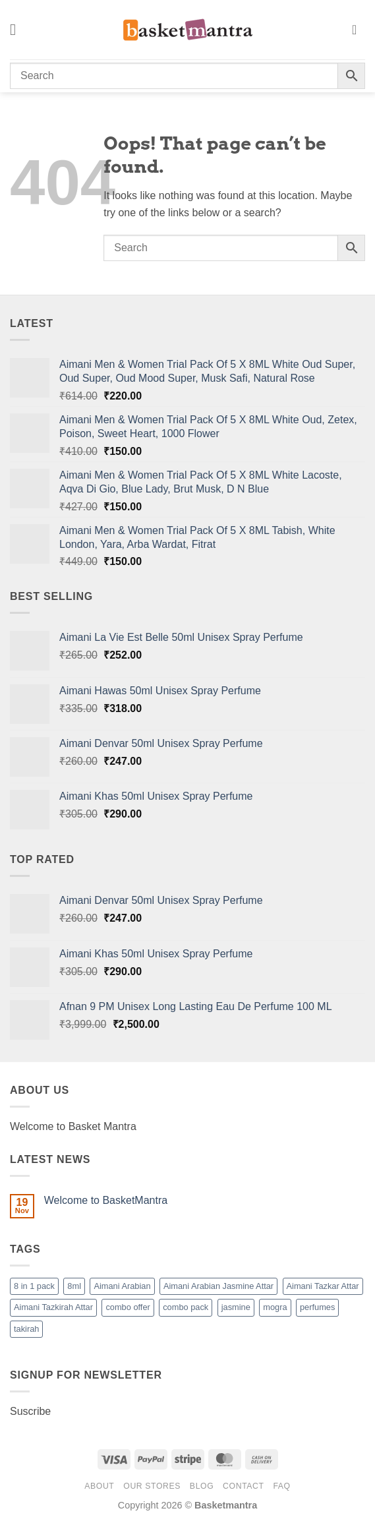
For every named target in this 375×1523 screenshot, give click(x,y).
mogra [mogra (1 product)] (275, 1307)
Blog (202, 1486)
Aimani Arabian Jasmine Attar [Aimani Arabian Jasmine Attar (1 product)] (218, 1286)
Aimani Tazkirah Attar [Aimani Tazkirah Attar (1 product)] (53, 1307)
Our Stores (152, 1486)
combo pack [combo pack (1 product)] (185, 1307)
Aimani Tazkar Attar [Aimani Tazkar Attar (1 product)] (323, 1286)
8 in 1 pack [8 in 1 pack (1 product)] (34, 1286)
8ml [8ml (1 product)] (74, 1286)
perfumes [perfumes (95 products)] (317, 1307)
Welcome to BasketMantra (105, 1200)
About (99, 1486)
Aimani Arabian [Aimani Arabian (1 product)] (122, 1286)
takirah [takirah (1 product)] (26, 1329)
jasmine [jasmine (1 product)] (235, 1307)
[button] (18, 29)
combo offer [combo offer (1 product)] (127, 1307)
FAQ (281, 1486)
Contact (243, 1486)
